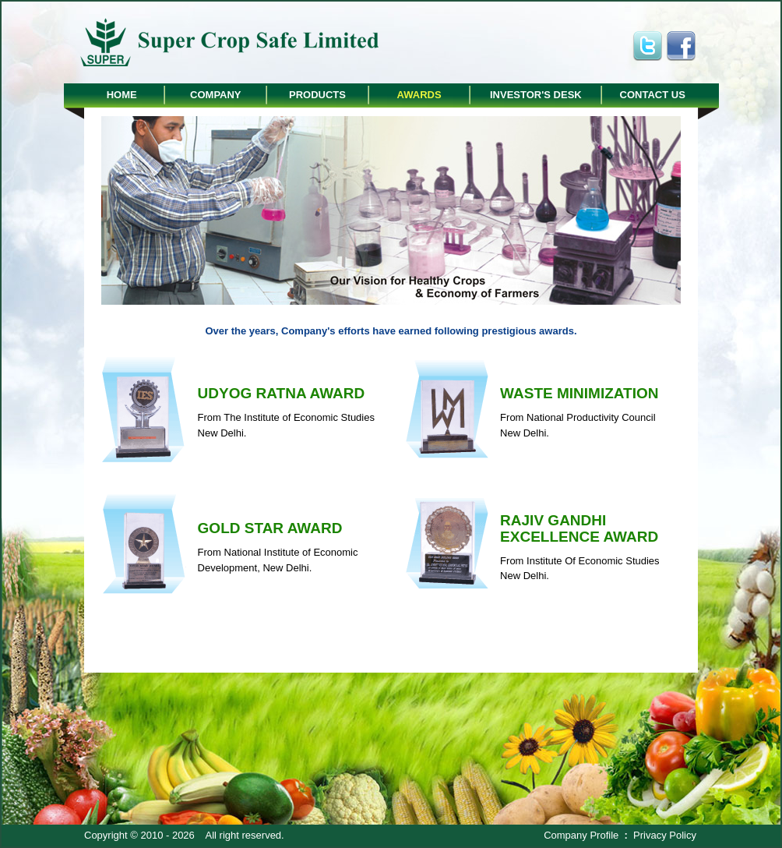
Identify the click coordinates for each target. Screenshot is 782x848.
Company (215, 95)
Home (122, 95)
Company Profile (581, 835)
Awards (419, 95)
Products (317, 95)
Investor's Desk (536, 95)
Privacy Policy (664, 835)
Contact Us (652, 95)
